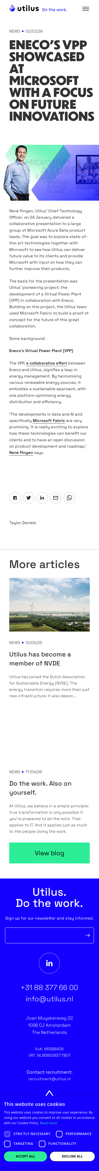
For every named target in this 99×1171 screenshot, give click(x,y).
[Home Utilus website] (38, 7)
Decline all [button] (72, 1156)
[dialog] (49, 1133)
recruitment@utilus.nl (49, 1078)
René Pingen (21, 452)
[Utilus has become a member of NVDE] (49, 605)
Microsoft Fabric (49, 420)
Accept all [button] (25, 1156)
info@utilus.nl (49, 998)
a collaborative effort (46, 363)
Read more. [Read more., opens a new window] (49, 1123)
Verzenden (87, 935)
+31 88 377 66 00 (49, 987)
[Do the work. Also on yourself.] (49, 734)
